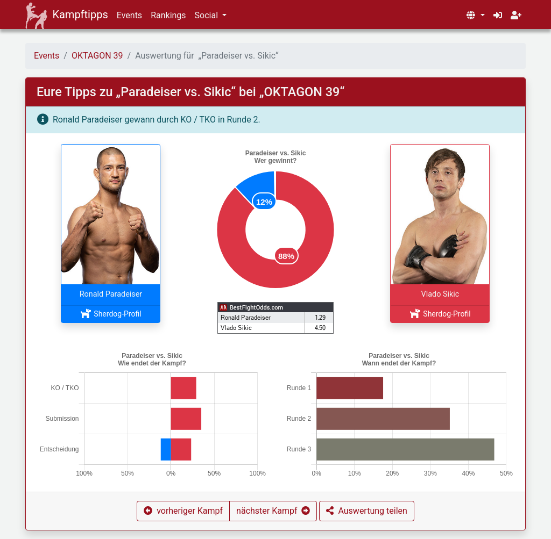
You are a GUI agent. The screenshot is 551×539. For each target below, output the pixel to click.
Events (129, 15)
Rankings (168, 15)
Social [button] (207, 15)
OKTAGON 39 (97, 56)
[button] (475, 15)
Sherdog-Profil (110, 314)
